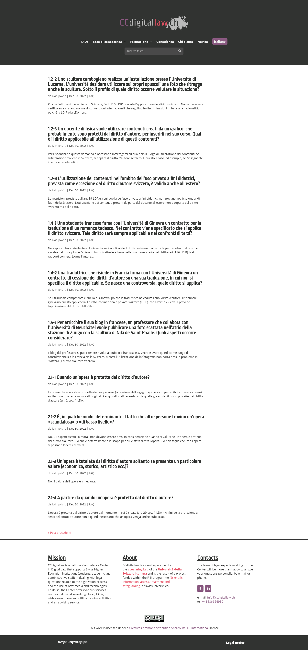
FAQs (84, 42)
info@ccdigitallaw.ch (221, 597)
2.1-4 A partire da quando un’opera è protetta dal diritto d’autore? (110, 498)
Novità (202, 42)
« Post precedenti (59, 532)
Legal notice (235, 642)
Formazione (139, 42)
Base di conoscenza (107, 42)
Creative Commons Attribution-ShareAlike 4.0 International (169, 628)
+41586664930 (212, 601)
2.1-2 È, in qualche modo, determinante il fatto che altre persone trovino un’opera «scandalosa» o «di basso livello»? (126, 419)
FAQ (91, 96)
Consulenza (165, 42)
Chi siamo (185, 42)
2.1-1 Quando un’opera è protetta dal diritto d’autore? (98, 377)
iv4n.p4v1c (59, 96)
